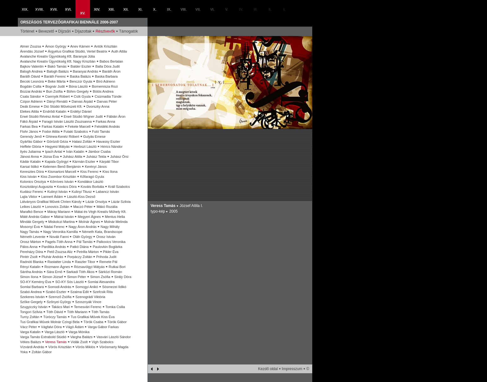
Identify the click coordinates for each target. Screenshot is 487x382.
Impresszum (292, 369)
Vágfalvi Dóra (51, 327)
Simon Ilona (29, 277)
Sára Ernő (54, 272)
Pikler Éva (111, 252)
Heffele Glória (30, 146)
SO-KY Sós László (69, 282)
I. (284, 9)
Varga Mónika (79, 332)
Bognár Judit (55, 86)
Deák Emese (30, 106)
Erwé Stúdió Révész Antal (40, 116)
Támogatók (128, 31)
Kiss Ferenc (89, 171)
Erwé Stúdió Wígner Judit (83, 116)
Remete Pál (108, 262)
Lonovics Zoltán (57, 207)
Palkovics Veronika (110, 242)
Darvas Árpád (82, 101)
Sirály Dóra (122, 277)
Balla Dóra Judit (107, 66)
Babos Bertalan (111, 61)
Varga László (54, 332)
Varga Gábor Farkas (103, 327)
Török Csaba (93, 322)
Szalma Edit (79, 292)
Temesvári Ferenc (87, 307)
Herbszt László (85, 146)
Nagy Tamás (29, 232)
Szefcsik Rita (103, 292)
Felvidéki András (107, 126)
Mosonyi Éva (30, 227)
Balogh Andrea (31, 71)
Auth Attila (119, 51)
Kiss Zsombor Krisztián (58, 176)
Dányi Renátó (57, 101)
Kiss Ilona (109, 171)
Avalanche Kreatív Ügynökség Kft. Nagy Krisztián (58, 61)
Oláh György (82, 237)
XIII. (111, 9)
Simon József (52, 277)
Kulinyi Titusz (82, 192)
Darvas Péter (107, 101)
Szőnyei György (59, 302)
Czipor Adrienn (31, 101)
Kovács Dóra (67, 186)
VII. (198, 9)
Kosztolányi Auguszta (36, 186)
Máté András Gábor (35, 217)
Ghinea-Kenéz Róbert (62, 136)
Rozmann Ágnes (57, 267)
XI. (140, 9)
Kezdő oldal (268, 369)
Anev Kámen (80, 46)
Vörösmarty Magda (113, 347)
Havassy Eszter (108, 141)
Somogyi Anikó (86, 287)
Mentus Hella (115, 217)
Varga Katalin (30, 332)
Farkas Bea (29, 126)
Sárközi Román (110, 272)
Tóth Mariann (77, 312)
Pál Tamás (84, 242)
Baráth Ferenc (55, 76)
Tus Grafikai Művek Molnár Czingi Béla (50, 322)
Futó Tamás (101, 131)
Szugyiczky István (33, 307)
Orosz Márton (30, 242)
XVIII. (39, 9)
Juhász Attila (72, 156)
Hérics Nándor (111, 146)
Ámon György (55, 46)
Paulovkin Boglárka (107, 247)
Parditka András (54, 247)
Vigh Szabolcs (103, 342)
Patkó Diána (79, 247)
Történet (27, 31)
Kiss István (28, 176)
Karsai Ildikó (29, 166)
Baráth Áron (111, 71)
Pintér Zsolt (29, 257)
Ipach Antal (53, 151)
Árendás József (32, 51)
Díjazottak (83, 31)
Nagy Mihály (110, 227)
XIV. (97, 9)
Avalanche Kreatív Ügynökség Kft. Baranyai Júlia (57, 56)
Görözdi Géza (57, 141)
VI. (212, 9)
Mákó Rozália (106, 207)
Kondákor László (90, 181)
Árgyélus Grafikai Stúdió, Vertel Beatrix (77, 51)
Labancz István (107, 192)
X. (154, 9)
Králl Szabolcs (119, 186)
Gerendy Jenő (31, 136)
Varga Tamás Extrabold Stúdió (43, 337)
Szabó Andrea (31, 292)
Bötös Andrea (103, 91)
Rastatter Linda (59, 262)
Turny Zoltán (29, 317)
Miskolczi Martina (61, 222)
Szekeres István (32, 297)
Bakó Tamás (57, 66)
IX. (169, 9)
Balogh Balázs (58, 71)
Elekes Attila (29, 111)
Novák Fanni (59, 237)
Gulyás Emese (94, 136)
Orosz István (106, 237)
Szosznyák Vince (88, 302)
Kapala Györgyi (56, 161)
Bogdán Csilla (30, 86)
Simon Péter (76, 277)
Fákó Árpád (29, 121)
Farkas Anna (105, 121)
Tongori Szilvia (31, 312)
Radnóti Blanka (32, 262)
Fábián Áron (116, 116)
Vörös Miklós (85, 347)
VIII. (183, 9)
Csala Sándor (30, 96)
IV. (241, 9)
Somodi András (59, 287)
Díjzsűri (64, 31)
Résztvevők (105, 31)
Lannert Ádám (52, 197)
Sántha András (31, 272)
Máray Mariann (58, 212)
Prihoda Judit (106, 257)
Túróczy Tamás (54, 317)
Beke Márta (56, 81)
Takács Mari (60, 307)
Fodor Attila (51, 131)
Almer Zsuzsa (30, 46)
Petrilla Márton (88, 252)
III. (255, 9)
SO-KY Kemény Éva (35, 282)
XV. (82, 13)
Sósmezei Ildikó (114, 287)
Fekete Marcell (79, 126)
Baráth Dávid (30, 76)
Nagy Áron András (82, 227)
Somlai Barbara (32, 287)
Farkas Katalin (53, 126)
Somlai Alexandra (101, 282)
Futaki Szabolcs (76, 131)
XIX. (25, 9)
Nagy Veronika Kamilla (60, 232)
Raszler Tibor (85, 262)
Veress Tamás (56, 342)
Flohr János (29, 131)
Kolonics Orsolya (33, 181)
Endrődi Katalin (54, 111)
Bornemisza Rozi (105, 86)
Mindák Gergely (32, 222)
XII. (126, 9)
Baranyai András (85, 71)
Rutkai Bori (117, 267)
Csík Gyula (82, 96)
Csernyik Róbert (57, 96)
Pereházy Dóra (31, 252)
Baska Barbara (106, 76)
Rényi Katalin (30, 267)
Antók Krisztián (105, 46)
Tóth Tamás (100, 312)
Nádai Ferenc (54, 227)
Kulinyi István (57, 192)
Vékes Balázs (30, 342)
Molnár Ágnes (89, 222)
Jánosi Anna (29, 156)
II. (269, 9)
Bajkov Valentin (32, 66)
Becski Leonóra (32, 81)
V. (226, 9)
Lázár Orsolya (96, 202)
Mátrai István (64, 217)
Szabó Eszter (56, 292)
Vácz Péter (28, 327)
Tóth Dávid (54, 312)
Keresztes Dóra (32, 171)
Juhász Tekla (96, 156)
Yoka (24, 352)
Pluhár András (52, 257)
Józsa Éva (51, 156)
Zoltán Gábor (42, 352)
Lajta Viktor (28, 197)
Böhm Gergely (78, 91)
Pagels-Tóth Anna (58, 242)
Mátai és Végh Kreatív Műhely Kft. (100, 212)
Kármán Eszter (83, 161)
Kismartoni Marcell (62, 171)
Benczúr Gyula (81, 81)
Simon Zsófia (100, 277)
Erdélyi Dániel (81, 111)
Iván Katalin (75, 151)
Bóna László (78, 86)
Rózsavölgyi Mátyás (89, 267)
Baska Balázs (80, 76)
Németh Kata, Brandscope (102, 232)
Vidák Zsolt (79, 342)
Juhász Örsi (119, 156)
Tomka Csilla (115, 307)
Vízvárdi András (32, 347)
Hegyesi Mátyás (57, 146)
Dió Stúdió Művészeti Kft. (63, 106)
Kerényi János (96, 166)
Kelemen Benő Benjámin (62, 166)
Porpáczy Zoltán (79, 257)
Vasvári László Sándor (113, 337)
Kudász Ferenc (31, 192)
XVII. (54, 9)
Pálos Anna (29, 247)
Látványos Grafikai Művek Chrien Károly (50, 202)
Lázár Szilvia (121, 202)
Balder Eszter (80, 66)
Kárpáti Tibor (109, 161)
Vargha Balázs (81, 337)
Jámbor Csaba (99, 151)
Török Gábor (117, 322)
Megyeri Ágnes (89, 217)
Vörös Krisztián (59, 347)
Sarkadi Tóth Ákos (80, 272)
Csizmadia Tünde (108, 96)
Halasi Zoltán (82, 141)
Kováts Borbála (92, 186)
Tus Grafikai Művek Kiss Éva (93, 317)
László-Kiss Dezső (81, 197)
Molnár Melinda (115, 222)
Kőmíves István (62, 181)
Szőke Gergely (31, 302)
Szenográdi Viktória (90, 297)
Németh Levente (32, 237)
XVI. (68, 9)
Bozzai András (31, 91)
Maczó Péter (83, 207)
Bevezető (46, 31)
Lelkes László (30, 207)
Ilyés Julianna (30, 151)
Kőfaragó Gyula (92, 176)
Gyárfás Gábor (31, 141)
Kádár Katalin (30, 161)
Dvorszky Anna (97, 106)
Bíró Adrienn (105, 81)
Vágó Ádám (75, 327)
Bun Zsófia (54, 91)
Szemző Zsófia (60, 297)
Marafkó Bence (31, 212)
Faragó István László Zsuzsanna (67, 121)
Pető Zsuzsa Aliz (59, 252)
